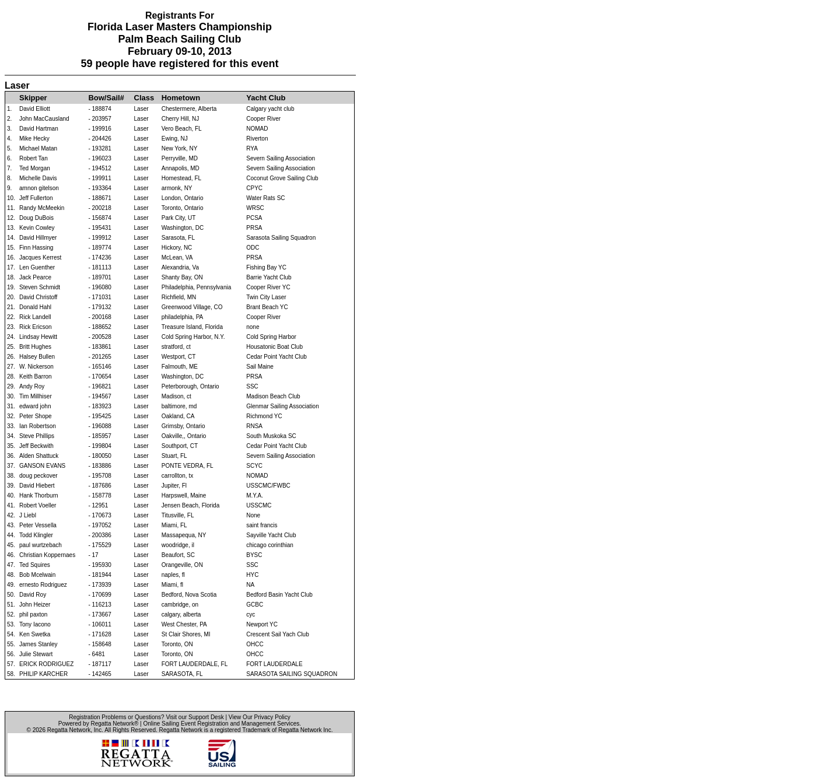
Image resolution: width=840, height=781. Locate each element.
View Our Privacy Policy (259, 717)
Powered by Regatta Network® (98, 723)
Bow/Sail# (106, 97)
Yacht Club (265, 97)
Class (144, 97)
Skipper (33, 97)
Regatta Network (68, 730)
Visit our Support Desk (194, 717)
